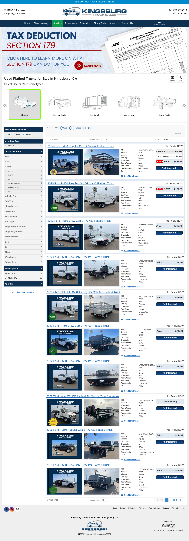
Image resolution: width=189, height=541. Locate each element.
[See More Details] (130, 176)
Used (64, 128)
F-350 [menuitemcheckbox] (10, 171)
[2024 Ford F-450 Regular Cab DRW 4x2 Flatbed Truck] (81, 146)
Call (180, 79)
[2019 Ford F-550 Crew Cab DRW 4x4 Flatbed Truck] (78, 465)
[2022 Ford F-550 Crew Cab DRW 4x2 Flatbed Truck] (79, 220)
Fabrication (84, 23)
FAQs (122, 508)
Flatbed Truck (81, 128)
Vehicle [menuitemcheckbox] (11, 145)
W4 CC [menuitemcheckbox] (11, 191)
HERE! (111, 1)
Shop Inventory (42, 23)
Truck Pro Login (178, 508)
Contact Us (180, 13)
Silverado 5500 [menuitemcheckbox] (14, 187)
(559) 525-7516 (179, 10)
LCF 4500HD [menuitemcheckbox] (14, 183)
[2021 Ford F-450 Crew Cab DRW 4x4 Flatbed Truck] (78, 325)
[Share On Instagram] (11, 509)
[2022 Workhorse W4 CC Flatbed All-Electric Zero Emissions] (82, 396)
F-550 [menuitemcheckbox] (10, 179)
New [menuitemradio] (18, 135)
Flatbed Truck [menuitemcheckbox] (14, 278)
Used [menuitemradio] (28, 135)
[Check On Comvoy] (17, 509)
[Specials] (57, 23)
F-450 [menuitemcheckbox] (10, 175)
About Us (114, 23)
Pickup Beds (100, 23)
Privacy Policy (154, 508)
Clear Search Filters (23, 292)
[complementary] (181, 533)
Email (172, 79)
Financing (71, 23)
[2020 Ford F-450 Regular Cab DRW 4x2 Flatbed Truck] (81, 183)
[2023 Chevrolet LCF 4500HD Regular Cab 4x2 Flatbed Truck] (83, 292)
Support (166, 508)
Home (27, 23)
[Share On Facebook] (6, 509)
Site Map (142, 508)
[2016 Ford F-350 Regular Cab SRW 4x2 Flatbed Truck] (79, 429)
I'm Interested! (169, 168)
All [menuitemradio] (9, 135)
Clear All (178, 133)
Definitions (132, 508)
